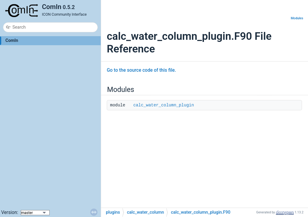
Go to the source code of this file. (141, 70)
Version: (10, 212)
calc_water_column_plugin (163, 105)
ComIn (11, 40)
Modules (297, 18)
